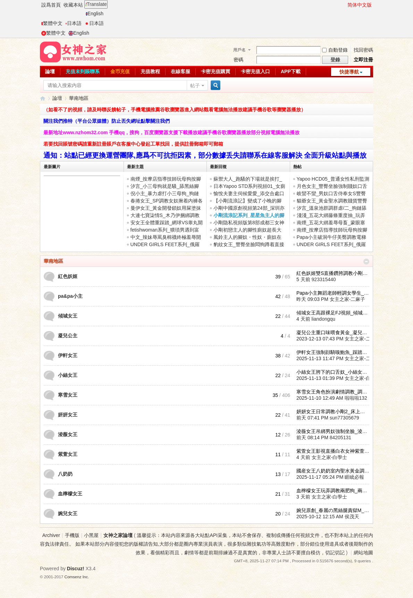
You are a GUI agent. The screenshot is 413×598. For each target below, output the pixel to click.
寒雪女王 (67, 395)
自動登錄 (335, 50)
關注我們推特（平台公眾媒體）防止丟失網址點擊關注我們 (106, 121)
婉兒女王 (67, 513)
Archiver (51, 535)
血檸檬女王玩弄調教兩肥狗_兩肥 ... (334, 490)
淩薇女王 (67, 434)
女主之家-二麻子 (347, 299)
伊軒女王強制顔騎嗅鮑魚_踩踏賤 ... (334, 352)
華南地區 (53, 261)
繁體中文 (51, 23)
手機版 (72, 535)
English (94, 13)
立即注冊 (363, 59)
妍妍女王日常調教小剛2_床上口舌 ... (335, 411)
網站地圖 (363, 552)
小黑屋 (91, 535)
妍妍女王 (67, 414)
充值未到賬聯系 (83, 71)
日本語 (73, 23)
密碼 (238, 59)
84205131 (340, 437)
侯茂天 (352, 516)
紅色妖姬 (67, 276)
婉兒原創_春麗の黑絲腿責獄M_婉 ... (335, 510)
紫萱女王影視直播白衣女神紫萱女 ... (335, 451)
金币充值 (120, 71)
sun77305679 (344, 418)
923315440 (324, 279)
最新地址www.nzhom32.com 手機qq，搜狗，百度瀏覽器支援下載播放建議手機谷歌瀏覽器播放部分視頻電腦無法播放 (171, 132)
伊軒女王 (67, 355)
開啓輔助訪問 (344, 5)
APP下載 (291, 71)
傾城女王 (67, 316)
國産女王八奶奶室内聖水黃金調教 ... (335, 471)
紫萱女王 (67, 454)
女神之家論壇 (42, 98)
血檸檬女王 (70, 493)
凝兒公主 (67, 335)
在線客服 (180, 71)
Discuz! (75, 568)
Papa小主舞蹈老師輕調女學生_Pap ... (337, 293)
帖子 (195, 85)
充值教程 (150, 71)
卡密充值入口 (255, 71)
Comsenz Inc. (77, 576)
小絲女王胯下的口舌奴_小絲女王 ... (334, 372)
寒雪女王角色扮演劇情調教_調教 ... (334, 392)
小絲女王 (67, 375)
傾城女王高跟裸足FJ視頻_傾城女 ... (334, 312)
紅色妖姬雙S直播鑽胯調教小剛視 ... (334, 273)
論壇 (50, 71)
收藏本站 (73, 5)
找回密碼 (363, 50)
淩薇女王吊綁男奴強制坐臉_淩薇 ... (334, 431)
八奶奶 (65, 474)
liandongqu (324, 319)
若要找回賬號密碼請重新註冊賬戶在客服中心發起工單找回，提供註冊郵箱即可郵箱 (133, 144)
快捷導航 (349, 72)
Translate (96, 4)
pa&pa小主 (70, 296)
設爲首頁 (51, 5)
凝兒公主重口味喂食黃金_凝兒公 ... (334, 332)
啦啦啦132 (356, 398)
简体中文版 (359, 5)
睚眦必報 (354, 477)
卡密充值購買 (215, 71)
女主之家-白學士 (362, 378)
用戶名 (239, 49)
